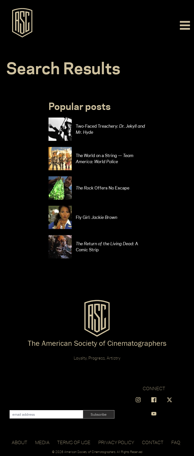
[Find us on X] (169, 399)
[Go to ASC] (22, 24)
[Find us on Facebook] (153, 399)
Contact (152, 442)
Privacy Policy (116, 442)
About (19, 442)
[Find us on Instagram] (138, 399)
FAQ (175, 442)
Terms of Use (73, 442)
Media (42, 442)
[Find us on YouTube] (153, 413)
